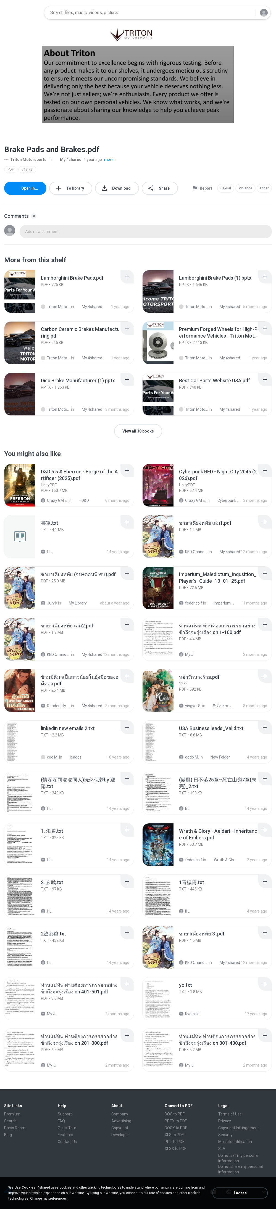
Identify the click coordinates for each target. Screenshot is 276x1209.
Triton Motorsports (25, 159)
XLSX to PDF (175, 1148)
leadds (73, 757)
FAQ (61, 1121)
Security (225, 1135)
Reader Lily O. (55, 706)
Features (65, 1135)
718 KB (27, 169)
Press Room (14, 1128)
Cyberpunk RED (226, 500)
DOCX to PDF (176, 1128)
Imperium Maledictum (222, 603)
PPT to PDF (174, 1141)
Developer (120, 1135)
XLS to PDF (174, 1135)
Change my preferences (48, 1198)
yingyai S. (190, 706)
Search (10, 1121)
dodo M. (189, 757)
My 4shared (68, 159)
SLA (221, 1148)
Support (65, 1114)
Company (119, 1114)
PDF (11, 169)
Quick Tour (67, 1128)
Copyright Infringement (238, 1128)
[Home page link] (22, 13)
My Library (75, 603)
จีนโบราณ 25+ (221, 706)
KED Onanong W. (193, 552)
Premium (12, 1114)
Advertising (121, 1121)
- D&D (81, 500)
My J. (186, 654)
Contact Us (67, 1141)
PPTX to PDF (176, 1121)
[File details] (26, 291)
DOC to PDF (175, 1114)
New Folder (217, 757)
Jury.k (49, 603)
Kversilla (189, 1014)
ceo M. (49, 757)
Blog (8, 1135)
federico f (190, 603)
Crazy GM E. (54, 500)
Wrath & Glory (222, 860)
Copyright (119, 1128)
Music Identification (235, 1141)
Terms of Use (230, 1114)
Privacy (224, 1121)
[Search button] (248, 12)
